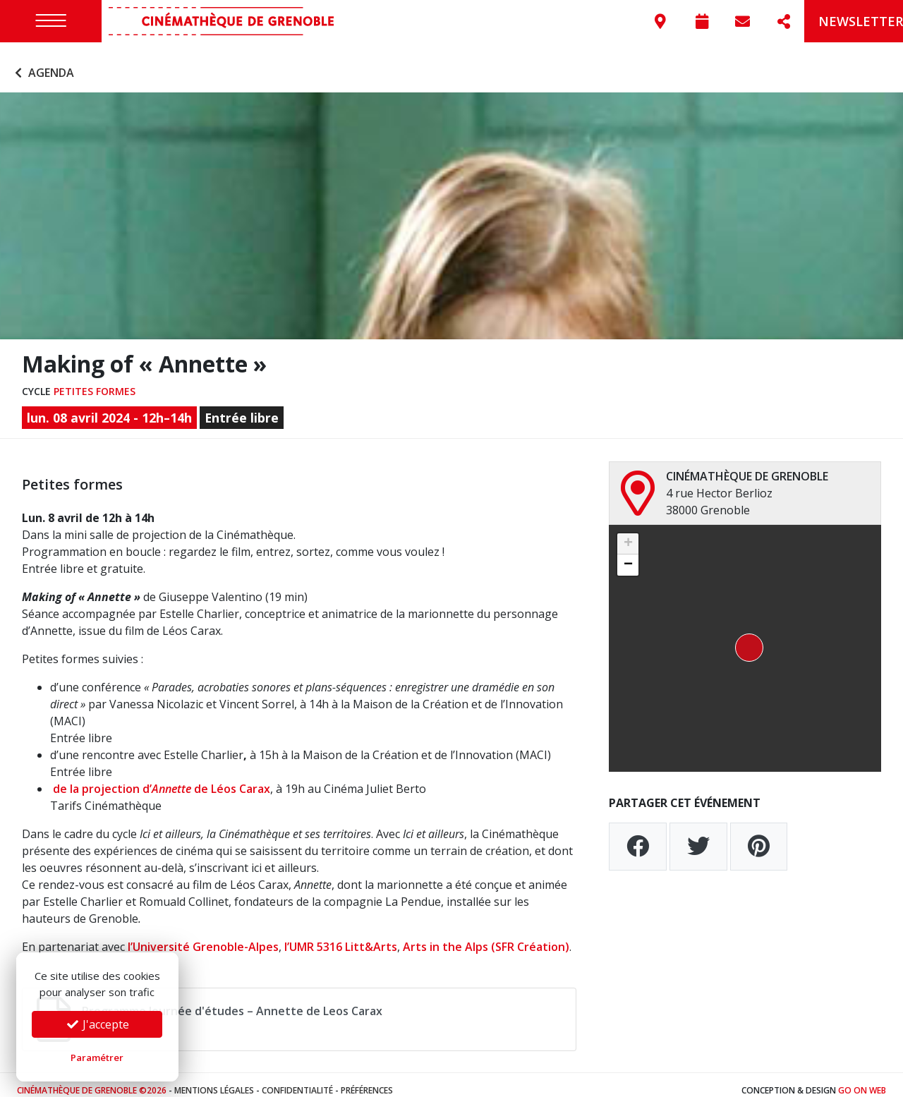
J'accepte (97, 1024)
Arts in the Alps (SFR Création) (486, 935)
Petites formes (94, 380)
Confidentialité (297, 1079)
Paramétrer (97, 1057)
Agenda (42, 62)
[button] (745, 637)
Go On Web (862, 1079)
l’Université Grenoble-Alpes (203, 935)
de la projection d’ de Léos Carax (160, 777)
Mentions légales (214, 1079)
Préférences (367, 1079)
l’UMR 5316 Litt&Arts (340, 935)
